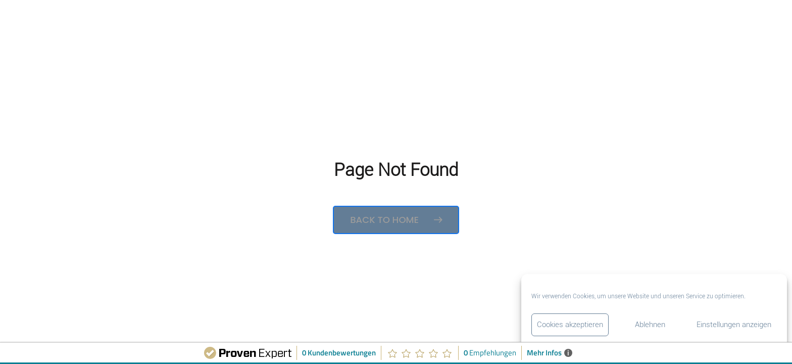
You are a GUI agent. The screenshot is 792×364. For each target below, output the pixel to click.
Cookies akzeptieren (570, 324)
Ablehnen (650, 324)
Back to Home (395, 220)
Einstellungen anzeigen (734, 324)
